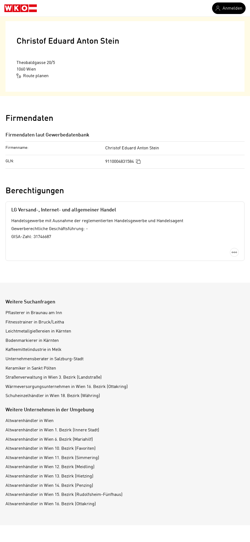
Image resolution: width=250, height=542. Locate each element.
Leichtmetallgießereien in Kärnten (38, 331)
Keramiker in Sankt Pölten (30, 368)
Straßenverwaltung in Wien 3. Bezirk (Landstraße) (53, 377)
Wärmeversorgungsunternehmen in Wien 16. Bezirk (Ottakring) (66, 387)
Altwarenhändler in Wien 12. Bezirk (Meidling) (50, 467)
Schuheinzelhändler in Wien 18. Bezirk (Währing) (52, 396)
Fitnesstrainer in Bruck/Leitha (34, 322)
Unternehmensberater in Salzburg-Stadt (44, 359)
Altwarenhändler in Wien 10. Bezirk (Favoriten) (50, 448)
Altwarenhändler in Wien (29, 421)
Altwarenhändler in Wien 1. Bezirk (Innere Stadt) (52, 430)
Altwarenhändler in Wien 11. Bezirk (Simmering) (52, 458)
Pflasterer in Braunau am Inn (33, 313)
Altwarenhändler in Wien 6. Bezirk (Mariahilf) (49, 439)
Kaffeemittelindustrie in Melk (33, 350)
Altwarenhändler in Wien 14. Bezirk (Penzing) (49, 486)
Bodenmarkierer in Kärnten (32, 341)
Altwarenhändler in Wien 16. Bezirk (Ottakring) (50, 504)
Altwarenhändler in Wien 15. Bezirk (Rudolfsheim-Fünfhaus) (64, 495)
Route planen (32, 76)
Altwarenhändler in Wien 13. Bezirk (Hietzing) (49, 476)
